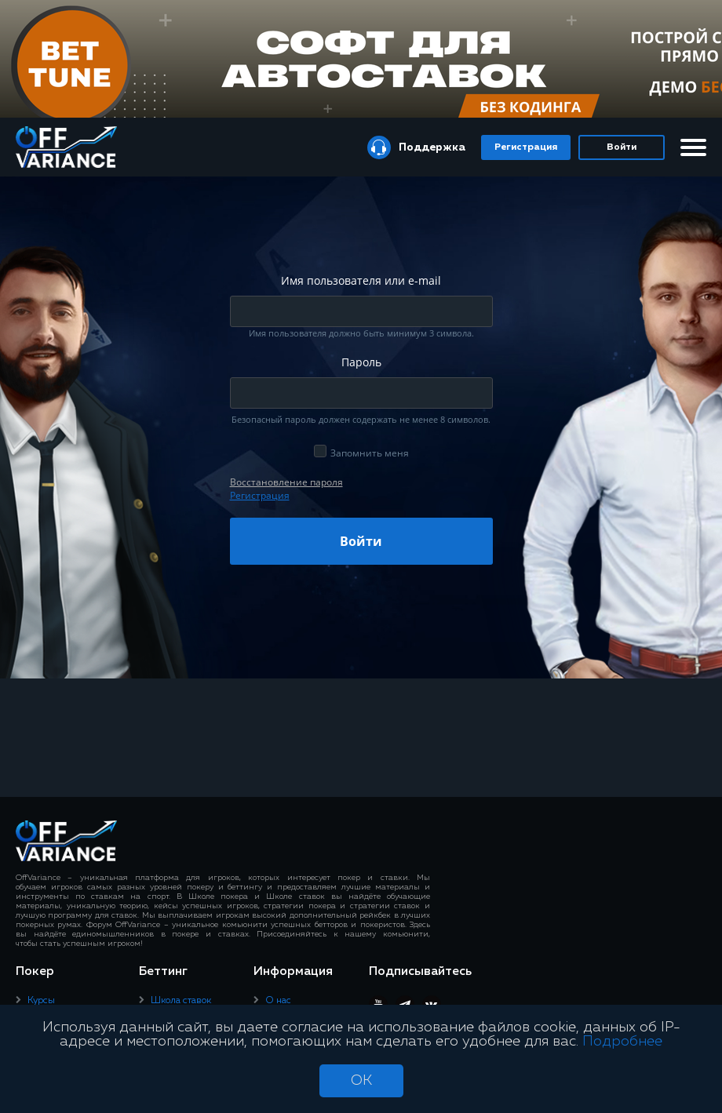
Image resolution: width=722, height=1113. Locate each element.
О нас (278, 1001)
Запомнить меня (369, 453)
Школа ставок (181, 1001)
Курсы (41, 1001)
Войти (621, 147)
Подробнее (622, 1042)
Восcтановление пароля (286, 482)
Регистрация (525, 147)
